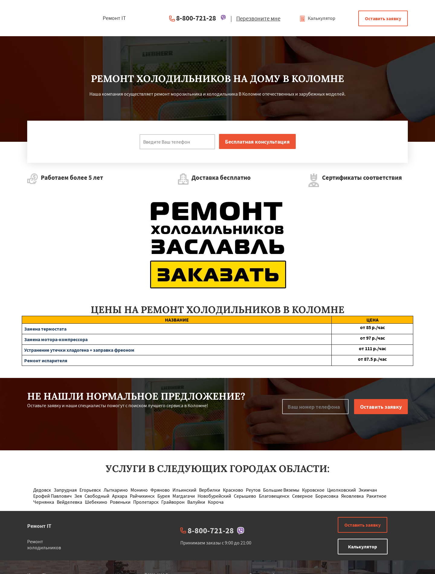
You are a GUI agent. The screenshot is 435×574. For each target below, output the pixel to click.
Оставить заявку (383, 18)
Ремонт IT (39, 525)
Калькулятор (317, 18)
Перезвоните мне (258, 18)
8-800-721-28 (196, 18)
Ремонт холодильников (44, 544)
